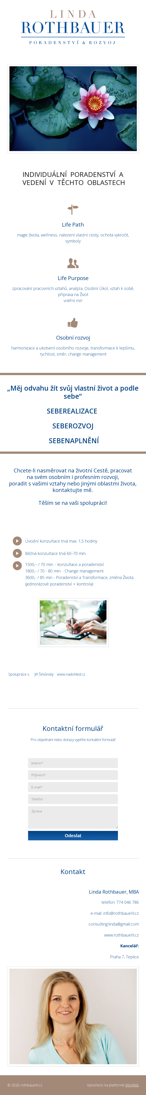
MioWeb (132, 1085)
